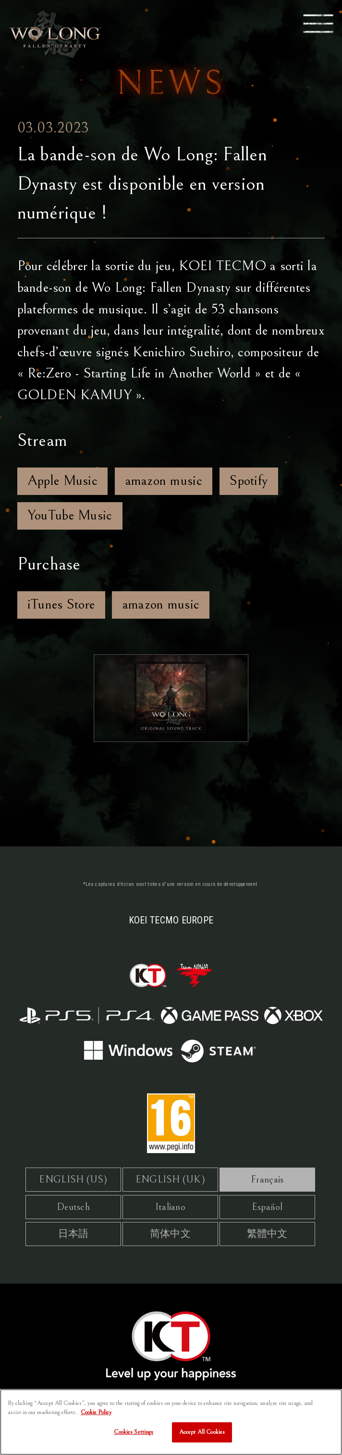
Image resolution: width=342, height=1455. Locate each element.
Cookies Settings (133, 1437)
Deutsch (73, 1207)
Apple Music (62, 480)
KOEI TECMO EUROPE (171, 920)
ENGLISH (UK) (170, 1179)
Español (267, 1207)
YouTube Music (69, 515)
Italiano (170, 1207)
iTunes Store (61, 604)
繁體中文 (267, 1234)
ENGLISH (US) (73, 1179)
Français (267, 1179)
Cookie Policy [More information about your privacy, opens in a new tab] (96, 1417)
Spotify (249, 480)
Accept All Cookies (202, 1437)
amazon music (163, 480)
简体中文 (170, 1234)
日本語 (73, 1234)
